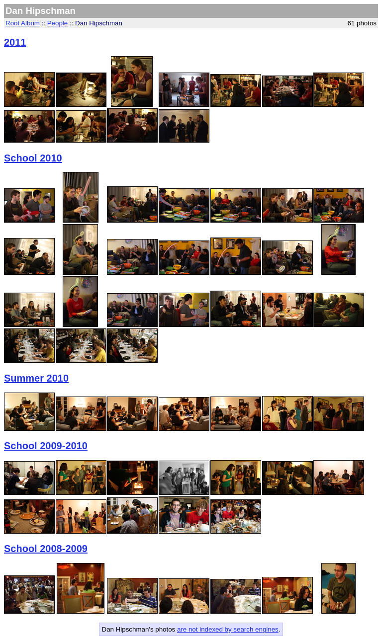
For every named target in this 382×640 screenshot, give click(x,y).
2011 (15, 42)
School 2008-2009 (46, 548)
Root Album (22, 23)
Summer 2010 (36, 378)
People (57, 23)
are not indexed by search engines (228, 629)
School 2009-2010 (46, 445)
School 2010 (33, 158)
